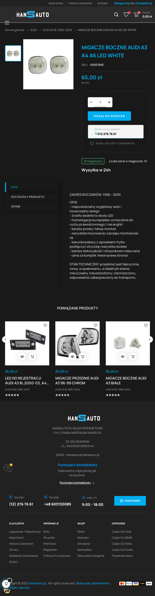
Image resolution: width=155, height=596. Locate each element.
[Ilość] (100, 102)
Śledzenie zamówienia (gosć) (23, 559)
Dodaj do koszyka (109, 116)
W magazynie (93, 161)
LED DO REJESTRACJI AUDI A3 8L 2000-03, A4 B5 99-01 (25, 380)
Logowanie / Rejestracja (25, 531)
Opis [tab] (14, 187)
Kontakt (102, 3)
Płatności (49, 543)
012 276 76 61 (105, 134)
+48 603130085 (57, 504)
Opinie (16, 206)
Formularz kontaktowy (75, 483)
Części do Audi (121, 531)
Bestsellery (85, 550)
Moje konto (56, 3)
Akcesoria (84, 543)
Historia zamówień (80, 3)
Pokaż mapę (132, 500)
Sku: (85, 65)
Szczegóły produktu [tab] (27, 197)
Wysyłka (49, 537)
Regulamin (50, 550)
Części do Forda (122, 550)
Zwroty (13, 550)
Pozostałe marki (122, 556)
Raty (46, 531)
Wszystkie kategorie (91, 556)
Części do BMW (122, 537)
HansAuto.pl (38, 583)
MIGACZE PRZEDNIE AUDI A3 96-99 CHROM (77, 380)
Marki (81, 531)
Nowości (83, 537)
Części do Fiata (122, 543)
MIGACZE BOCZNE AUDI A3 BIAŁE (126, 380)
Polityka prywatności (57, 556)
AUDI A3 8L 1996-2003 (17, 389)
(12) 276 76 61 (21, 504)
